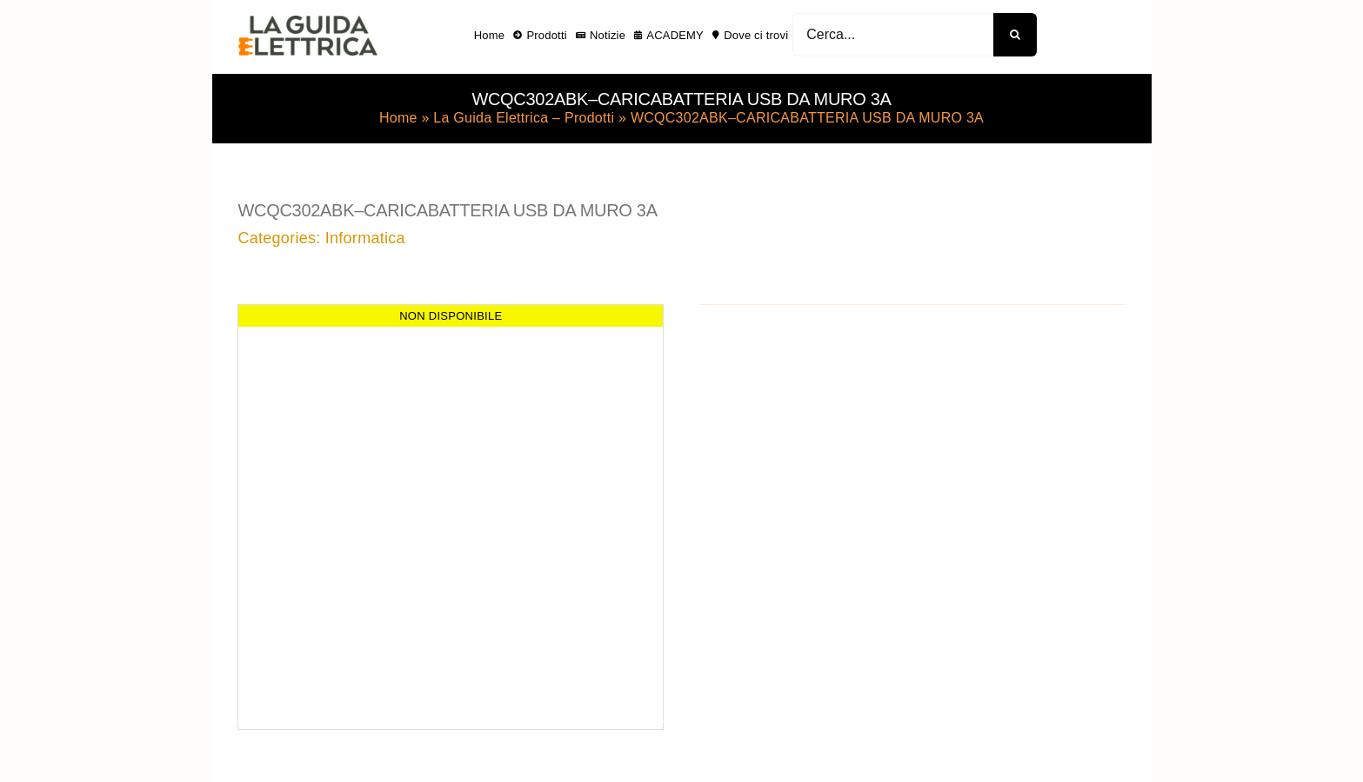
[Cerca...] (892, 34)
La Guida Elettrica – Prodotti (523, 117)
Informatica (365, 238)
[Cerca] (1015, 34)
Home (398, 117)
